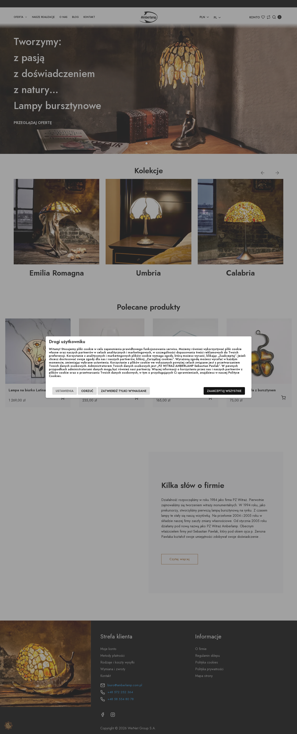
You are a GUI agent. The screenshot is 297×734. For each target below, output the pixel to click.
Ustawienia (65, 391)
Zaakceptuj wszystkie (224, 391)
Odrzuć (87, 391)
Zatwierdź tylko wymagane (123, 391)
